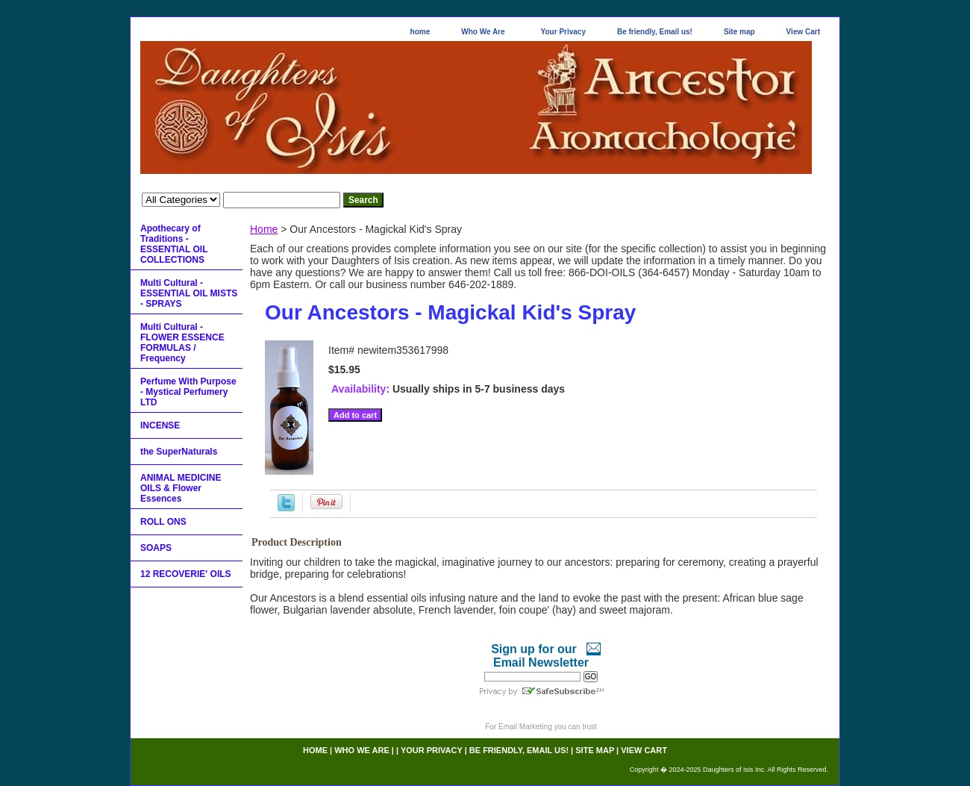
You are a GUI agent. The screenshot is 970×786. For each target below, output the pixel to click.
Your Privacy (563, 32)
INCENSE (160, 425)
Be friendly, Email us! (654, 32)
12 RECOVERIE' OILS (185, 574)
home (420, 32)
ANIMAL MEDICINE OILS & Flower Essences (180, 488)
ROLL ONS (163, 522)
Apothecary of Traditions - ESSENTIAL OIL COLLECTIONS (173, 244)
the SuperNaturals (178, 451)
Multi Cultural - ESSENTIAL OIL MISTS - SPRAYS (188, 293)
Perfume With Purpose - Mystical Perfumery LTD (188, 392)
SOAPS (156, 548)
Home (264, 229)
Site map (739, 32)
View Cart (803, 32)
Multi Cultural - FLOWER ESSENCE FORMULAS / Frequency (182, 343)
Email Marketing (525, 727)
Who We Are (482, 32)
